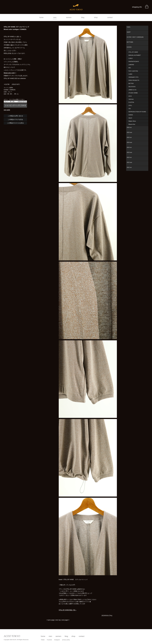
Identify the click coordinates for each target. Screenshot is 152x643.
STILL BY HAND (133, 52)
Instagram (57, 639)
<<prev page (50, 620)
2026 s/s (129, 127)
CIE (130, 108)
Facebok (49, 639)
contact (110, 17)
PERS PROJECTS (134, 80)
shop (96, 17)
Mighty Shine (132, 121)
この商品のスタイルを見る (15, 123)
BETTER (131, 83)
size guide (7, 110)
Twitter (43, 639)
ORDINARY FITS (133, 77)
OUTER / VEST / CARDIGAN (135, 37)
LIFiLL (130, 105)
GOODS (129, 47)
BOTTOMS (130, 42)
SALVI (130, 118)
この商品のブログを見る (15, 119)
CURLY (131, 58)
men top (57, 620)
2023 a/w (129, 152)
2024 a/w (129, 142)
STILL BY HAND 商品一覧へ (67, 610)
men (54, 17)
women (68, 17)
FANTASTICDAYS (134, 61)
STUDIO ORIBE (133, 93)
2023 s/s (129, 157)
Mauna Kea (132, 124)
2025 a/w (129, 132)
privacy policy (66, 639)
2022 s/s (129, 167)
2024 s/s (129, 147)
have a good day (133, 71)
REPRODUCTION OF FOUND (137, 111)
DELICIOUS (132, 86)
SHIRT (129, 32)
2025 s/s (129, 137)
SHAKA (131, 115)
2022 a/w (129, 162)
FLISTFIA (131, 102)
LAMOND (131, 64)
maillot (130, 74)
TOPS (128, 27)
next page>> (65, 620)
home (41, 17)
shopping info (137, 7)
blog (82, 17)
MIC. (130, 67)
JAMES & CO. (133, 89)
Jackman (131, 99)
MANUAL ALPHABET (135, 55)
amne (130, 96)
